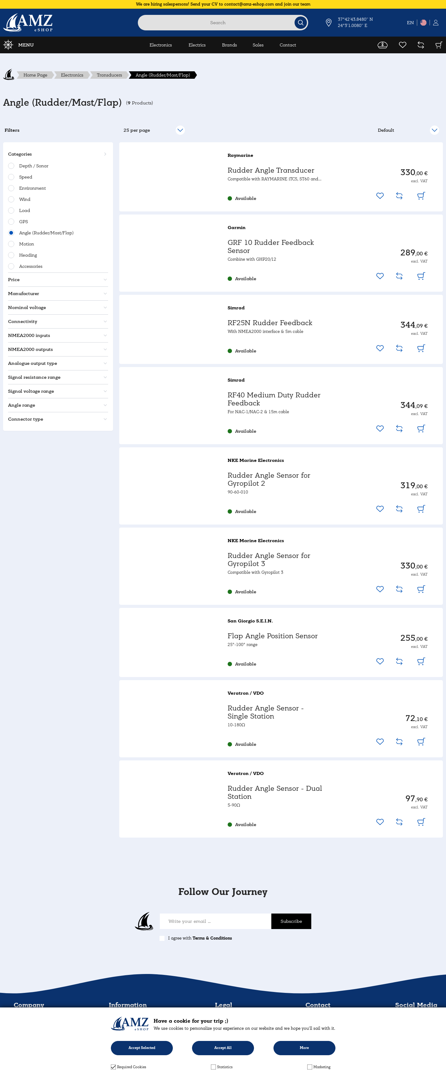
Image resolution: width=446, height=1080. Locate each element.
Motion (26, 244)
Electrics (197, 45)
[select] (408, 130)
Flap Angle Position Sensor (273, 635)
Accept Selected (142, 1048)
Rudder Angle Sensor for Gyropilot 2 (269, 479)
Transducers (109, 75)
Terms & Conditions (212, 938)
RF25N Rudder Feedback (270, 322)
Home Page (35, 75)
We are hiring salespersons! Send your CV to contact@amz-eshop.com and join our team (223, 4)
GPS (23, 221)
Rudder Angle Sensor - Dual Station (275, 792)
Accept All (223, 1048)
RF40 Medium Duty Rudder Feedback (274, 399)
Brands (229, 45)
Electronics (161, 45)
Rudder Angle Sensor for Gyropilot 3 (269, 559)
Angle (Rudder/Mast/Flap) (163, 75)
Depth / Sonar (33, 166)
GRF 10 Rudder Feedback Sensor (271, 246)
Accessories (30, 266)
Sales (258, 45)
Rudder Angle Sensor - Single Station (266, 712)
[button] (57, 154)
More (304, 1048)
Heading (28, 255)
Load (24, 210)
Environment (32, 188)
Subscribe (291, 921)
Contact (288, 45)
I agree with (200, 938)
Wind (24, 199)
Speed (25, 177)
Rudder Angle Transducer (271, 170)
